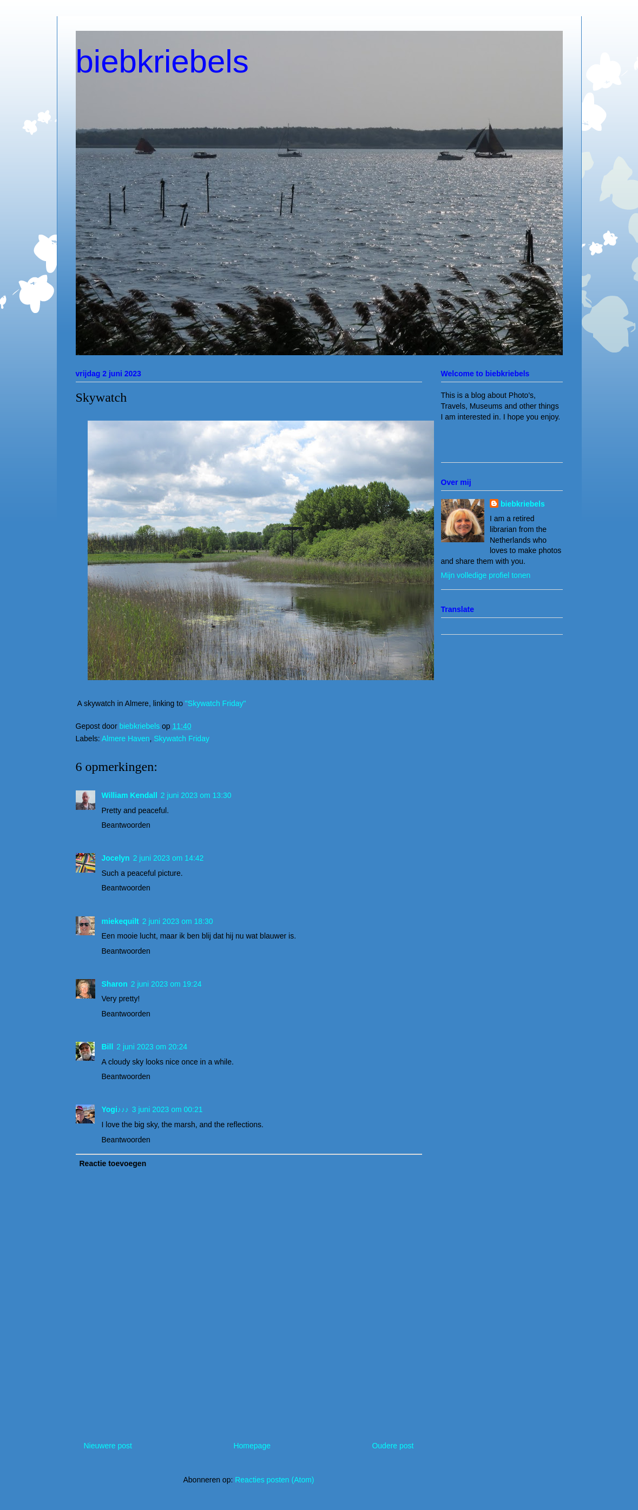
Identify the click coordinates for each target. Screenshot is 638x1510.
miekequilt (120, 921)
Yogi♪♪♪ (115, 1109)
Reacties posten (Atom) (274, 1479)
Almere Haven (126, 738)
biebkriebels (162, 61)
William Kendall (129, 795)
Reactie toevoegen (113, 1163)
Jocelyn (116, 858)
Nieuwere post (108, 1445)
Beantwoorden (126, 825)
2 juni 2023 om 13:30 (196, 795)
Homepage (252, 1445)
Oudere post (392, 1445)
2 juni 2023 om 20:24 (151, 1046)
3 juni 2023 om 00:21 (167, 1109)
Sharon (115, 984)
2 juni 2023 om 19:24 (166, 984)
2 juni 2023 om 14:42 (168, 858)
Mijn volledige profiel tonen (486, 575)
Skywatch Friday (181, 738)
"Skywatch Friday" (215, 703)
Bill (108, 1046)
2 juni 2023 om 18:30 (177, 921)
